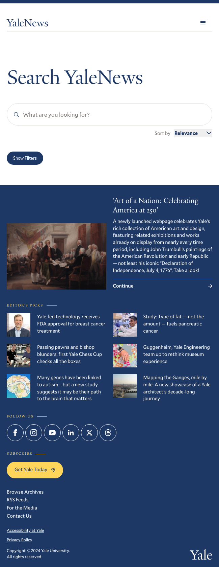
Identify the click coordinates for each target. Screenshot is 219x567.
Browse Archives (25, 492)
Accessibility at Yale (25, 530)
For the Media (22, 507)
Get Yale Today (35, 469)
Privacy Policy (19, 540)
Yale (201, 556)
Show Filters (25, 158)
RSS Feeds (18, 499)
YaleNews (27, 24)
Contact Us (19, 516)
